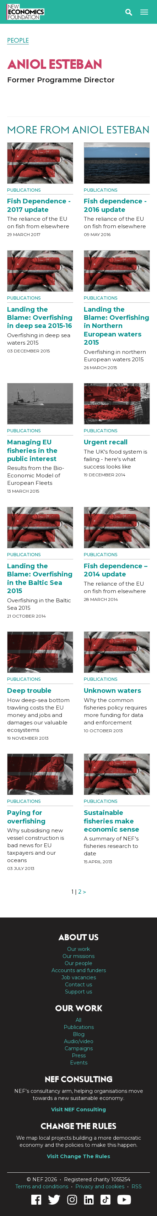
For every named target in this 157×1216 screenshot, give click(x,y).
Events (78, 1062)
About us (78, 937)
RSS (136, 1186)
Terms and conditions (41, 1186)
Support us (78, 991)
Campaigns (79, 1048)
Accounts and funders (79, 970)
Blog (79, 1034)
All (78, 1020)
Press (79, 1055)
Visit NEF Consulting (78, 1109)
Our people (78, 963)
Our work (78, 949)
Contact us (78, 984)
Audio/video (78, 1041)
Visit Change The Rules (78, 1156)
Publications (23, 190)
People (18, 40)
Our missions (78, 956)
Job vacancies (78, 977)
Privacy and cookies (99, 1186)
